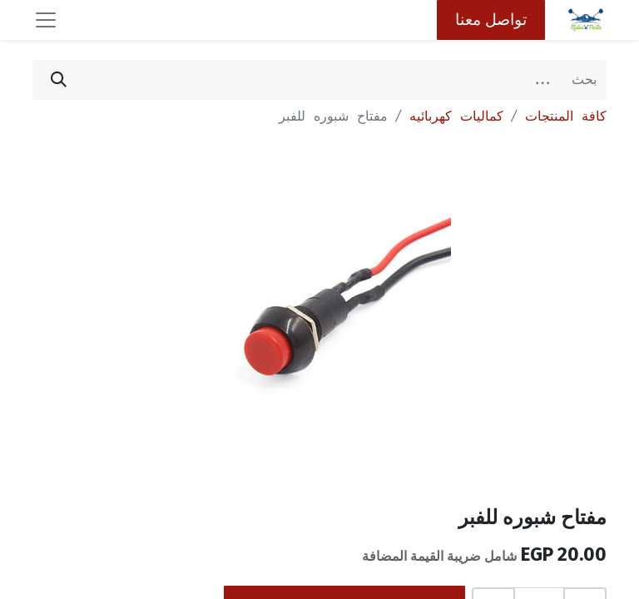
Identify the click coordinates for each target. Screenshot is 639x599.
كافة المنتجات (566, 116)
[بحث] (58, 80)
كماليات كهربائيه (456, 116)
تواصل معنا (491, 19)
